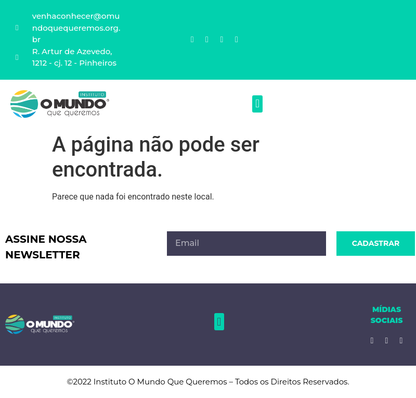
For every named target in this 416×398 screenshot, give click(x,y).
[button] (257, 104)
